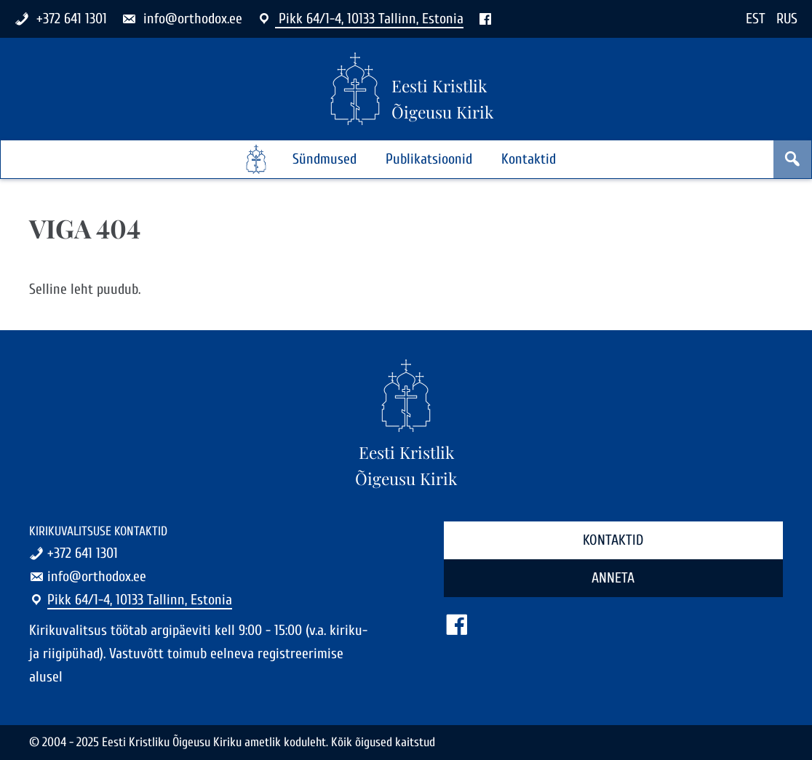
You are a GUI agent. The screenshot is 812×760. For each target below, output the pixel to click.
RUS (786, 18)
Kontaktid (528, 159)
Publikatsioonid (429, 159)
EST (755, 18)
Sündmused (324, 159)
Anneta (613, 577)
